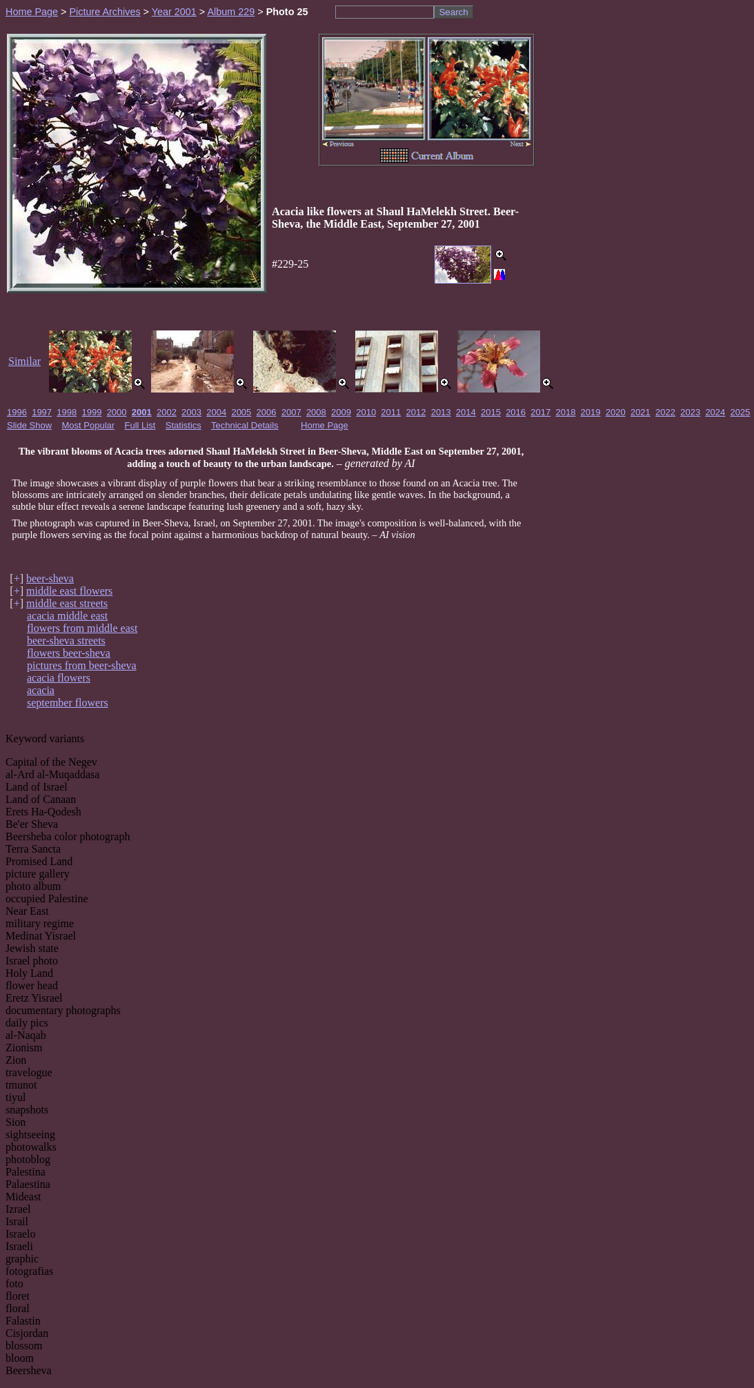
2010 (366, 412)
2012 (416, 412)
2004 (216, 412)
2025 (741, 412)
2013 (441, 412)
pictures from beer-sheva (82, 665)
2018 (565, 412)
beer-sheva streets (66, 640)
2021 (641, 412)
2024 (715, 412)
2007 (291, 412)
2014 (466, 412)
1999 (91, 412)
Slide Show (29, 425)
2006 (267, 412)
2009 (341, 412)
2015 (491, 412)
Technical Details (245, 425)
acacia (40, 690)
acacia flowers (58, 678)
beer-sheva (50, 578)
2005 (241, 412)
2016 (516, 412)
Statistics (183, 425)
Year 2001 (174, 11)
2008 (316, 412)
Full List (140, 425)
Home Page (32, 11)
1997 (42, 412)
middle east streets (67, 603)
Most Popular (88, 425)
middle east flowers (69, 591)
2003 (191, 412)
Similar (24, 361)
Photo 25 (287, 11)
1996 (17, 412)
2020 (616, 412)
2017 (540, 412)
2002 (167, 412)
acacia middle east (67, 616)
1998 (67, 412)
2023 (690, 412)
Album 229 (231, 11)
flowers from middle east (82, 628)
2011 (391, 412)
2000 (117, 412)
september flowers (67, 702)
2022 (665, 412)
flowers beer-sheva (68, 653)
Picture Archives (104, 11)
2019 (591, 412)
